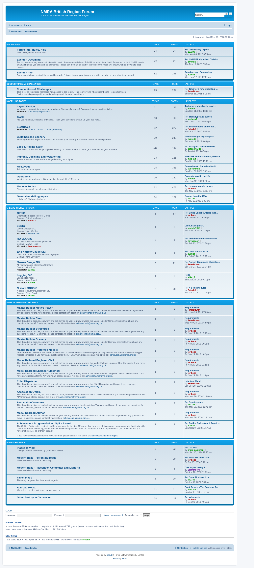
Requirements (192, 307)
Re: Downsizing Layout (197, 49)
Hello (187, 275)
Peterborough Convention (198, 72)
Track (20, 117)
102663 (31, 295)
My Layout (23, 166)
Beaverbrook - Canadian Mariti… (201, 166)
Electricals (23, 126)
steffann (85, 539)
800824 (191, 254)
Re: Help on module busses (199, 186)
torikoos (192, 188)
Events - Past (25, 72)
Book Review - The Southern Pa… (202, 487)
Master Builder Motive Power (35, 307)
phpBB (110, 555)
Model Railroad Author (31, 412)
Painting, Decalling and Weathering (39, 156)
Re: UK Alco (191, 447)
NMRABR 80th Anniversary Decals (202, 156)
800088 (191, 74)
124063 (31, 270)
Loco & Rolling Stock (30, 146)
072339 (191, 404)
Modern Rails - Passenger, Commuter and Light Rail (49, 467)
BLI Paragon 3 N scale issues (200, 146)
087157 (191, 198)
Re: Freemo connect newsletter (201, 238)
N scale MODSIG (27, 288)
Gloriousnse (34, 246)
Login (9, 510)
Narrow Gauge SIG (28, 262)
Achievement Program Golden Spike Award (44, 423)
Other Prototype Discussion (34, 497)
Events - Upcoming (28, 59)
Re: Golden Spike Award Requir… (202, 423)
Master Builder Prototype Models (37, 349)
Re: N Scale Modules (195, 288)
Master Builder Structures (33, 328)
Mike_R (191, 277)
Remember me (133, 515)
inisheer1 (192, 119)
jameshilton (194, 169)
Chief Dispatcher (27, 381)
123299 (191, 52)
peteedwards (194, 149)
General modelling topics (32, 196)
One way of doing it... (196, 467)
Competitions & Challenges (34, 89)
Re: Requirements (194, 402)
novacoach (193, 241)
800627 (191, 425)
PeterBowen (194, 91)
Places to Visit (26, 447)
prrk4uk (192, 62)
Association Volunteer (30, 402)
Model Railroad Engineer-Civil (35, 360)
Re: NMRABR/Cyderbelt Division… (202, 59)
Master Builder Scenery (31, 339)
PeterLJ (192, 129)
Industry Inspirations (39, 111)
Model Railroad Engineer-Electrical (38, 370)
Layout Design (26, 106)
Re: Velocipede (192, 497)
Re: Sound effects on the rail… (200, 126)
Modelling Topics (16, 101)
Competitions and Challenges (24, 84)
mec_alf (192, 159)
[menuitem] (27, 25)
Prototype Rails (16, 443)
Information (13, 44)
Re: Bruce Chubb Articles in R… (201, 213)
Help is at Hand (192, 381)
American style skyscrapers (199, 136)
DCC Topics (36, 129)
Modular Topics (26, 186)
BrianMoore (194, 470)
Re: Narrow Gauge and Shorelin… (202, 262)
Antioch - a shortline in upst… (200, 106)
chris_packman (196, 450)
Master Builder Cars (29, 318)
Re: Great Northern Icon (197, 477)
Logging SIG (24, 275)
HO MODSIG (24, 238)
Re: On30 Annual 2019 (196, 251)
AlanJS (31, 282)
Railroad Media (26, 487)
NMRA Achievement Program (22, 302)
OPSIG (21, 213)
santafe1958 (34, 233)
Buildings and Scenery (31, 136)
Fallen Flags (24, 477)
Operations (24, 176)
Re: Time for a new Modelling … (201, 89)
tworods (192, 139)
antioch (191, 108)
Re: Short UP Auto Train (197, 457)
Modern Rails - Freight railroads (36, 457)
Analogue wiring (53, 129)
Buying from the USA (196, 196)
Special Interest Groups (21, 208)
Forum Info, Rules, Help (31, 49)
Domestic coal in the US (197, 176)
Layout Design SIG (194, 225)
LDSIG (21, 225)
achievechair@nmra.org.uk (93, 313)
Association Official (29, 391)
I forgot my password (113, 515)
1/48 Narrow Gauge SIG (31, 251)
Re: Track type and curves (198, 117)
